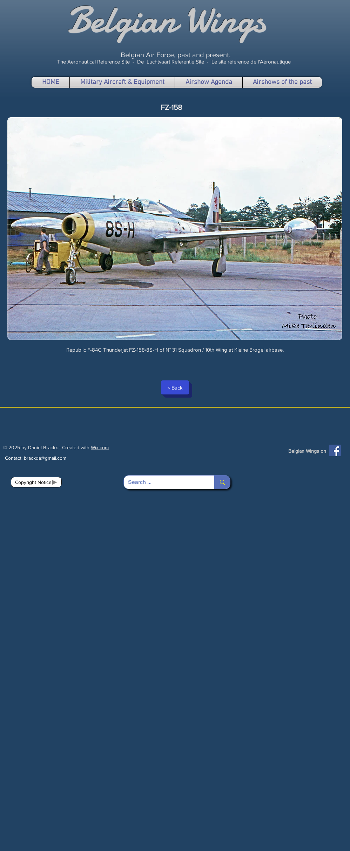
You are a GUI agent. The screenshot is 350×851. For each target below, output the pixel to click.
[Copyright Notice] (36, 482)
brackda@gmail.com (45, 458)
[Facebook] (335, 450)
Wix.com (100, 447)
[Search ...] (164, 482)
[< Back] (175, 387)
